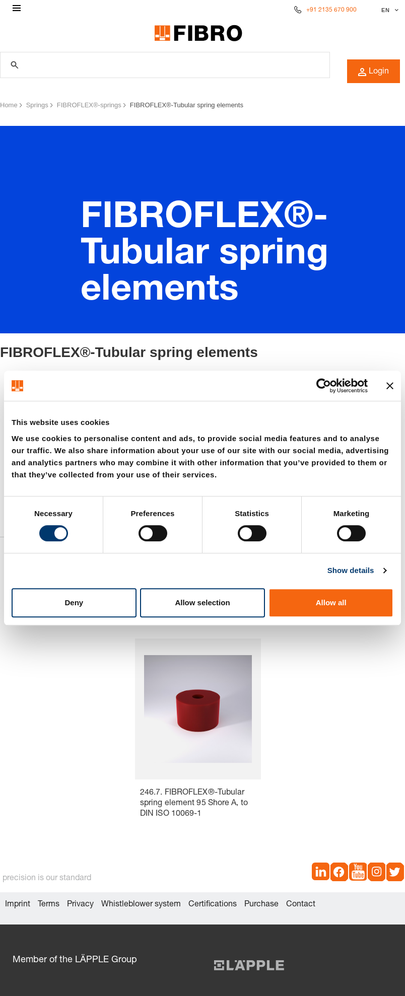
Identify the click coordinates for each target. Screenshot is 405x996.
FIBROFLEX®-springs (89, 105)
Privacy (80, 905)
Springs (37, 105)
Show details (350, 570)
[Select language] (388, 10)
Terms (48, 905)
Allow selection (202, 602)
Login (373, 72)
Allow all (331, 602)
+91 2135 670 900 (331, 10)
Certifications (212, 905)
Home (9, 105)
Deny (73, 602)
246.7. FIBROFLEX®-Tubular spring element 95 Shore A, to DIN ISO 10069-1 (194, 803)
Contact (300, 905)
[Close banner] (389, 385)
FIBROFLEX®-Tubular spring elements (186, 105)
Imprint (17, 905)
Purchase (261, 905)
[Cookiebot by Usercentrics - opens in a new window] (324, 385)
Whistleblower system (141, 905)
